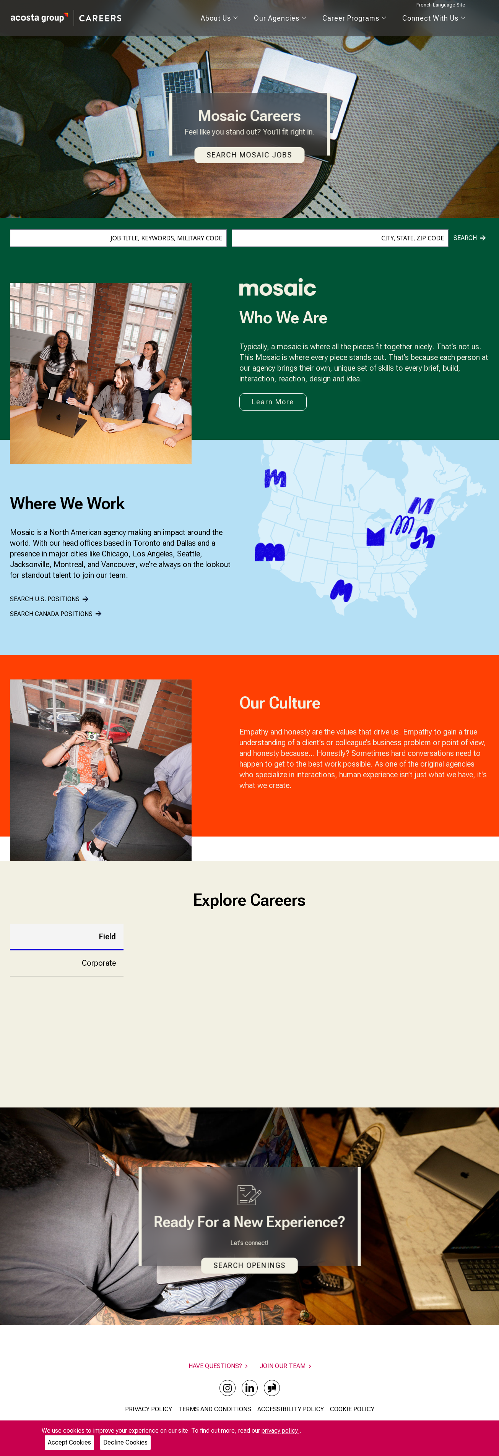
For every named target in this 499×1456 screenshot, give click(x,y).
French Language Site (440, 5)
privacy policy (280, 1430)
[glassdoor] (272, 1388)
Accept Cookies (69, 1442)
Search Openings (249, 1265)
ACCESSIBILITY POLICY (290, 1409)
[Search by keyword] (118, 238)
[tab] (67, 937)
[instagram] (227, 1388)
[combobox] (118, 238)
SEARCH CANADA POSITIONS (55, 614)
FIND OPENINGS (348, 1049)
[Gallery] (101, 770)
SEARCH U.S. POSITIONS (49, 599)
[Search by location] (340, 238)
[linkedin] (250, 1388)
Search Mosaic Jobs (250, 155)
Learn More (273, 402)
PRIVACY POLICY (148, 1409)
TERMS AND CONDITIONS (214, 1409)
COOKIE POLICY (352, 1409)
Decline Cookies (125, 1442)
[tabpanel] (309, 1000)
